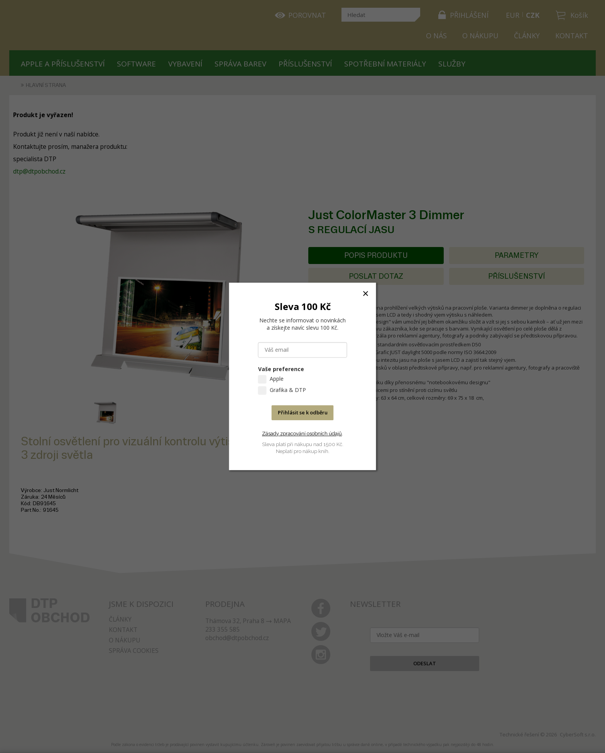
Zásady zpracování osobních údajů (302, 433)
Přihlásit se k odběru (303, 412)
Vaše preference (281, 369)
